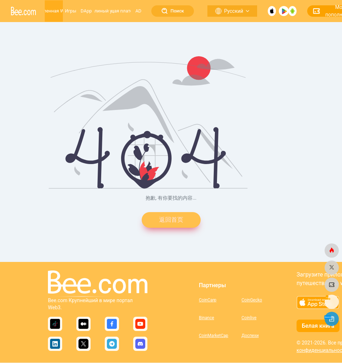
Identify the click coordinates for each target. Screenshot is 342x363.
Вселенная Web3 (54, 11)
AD (138, 11)
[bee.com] (332, 250)
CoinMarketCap (213, 335)
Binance (206, 318)
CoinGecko (251, 300)
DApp (86, 11)
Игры (70, 11)
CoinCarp (207, 300)
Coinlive (248, 318)
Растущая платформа (121, 11)
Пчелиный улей (103, 11)
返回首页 (171, 220)
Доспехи (250, 335)
